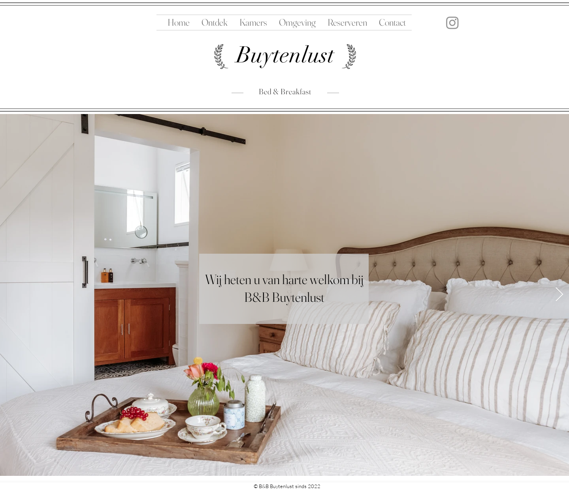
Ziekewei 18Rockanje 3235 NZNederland (150, 487)
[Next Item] (559, 295)
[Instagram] (452, 22)
